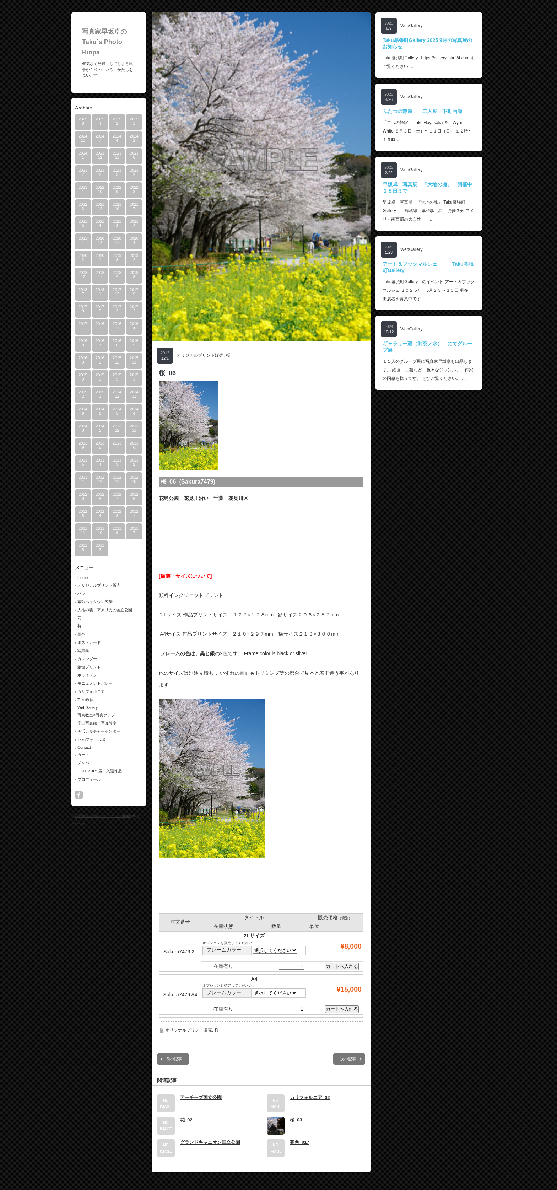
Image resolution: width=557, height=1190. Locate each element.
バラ (81, 593)
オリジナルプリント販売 (98, 585)
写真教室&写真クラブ (96, 715)
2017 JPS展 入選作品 (99, 771)
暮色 (81, 634)
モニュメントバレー (95, 683)
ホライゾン (87, 675)
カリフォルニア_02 (310, 1097)
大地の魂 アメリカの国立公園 (104, 610)
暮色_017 (299, 1142)
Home (82, 578)
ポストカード (89, 642)
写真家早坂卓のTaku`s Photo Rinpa (104, 42)
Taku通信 (85, 700)
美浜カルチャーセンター (98, 731)
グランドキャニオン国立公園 (210, 1142)
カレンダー (87, 659)
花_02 (186, 1119)
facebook (79, 795)
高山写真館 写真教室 (97, 723)
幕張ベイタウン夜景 (95, 601)
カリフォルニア (91, 691)
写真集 (83, 650)
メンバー (85, 763)
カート (83, 755)
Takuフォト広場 (91, 739)
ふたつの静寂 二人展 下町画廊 (422, 111)
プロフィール (89, 779)
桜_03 (296, 1119)
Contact (84, 747)
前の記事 (174, 1059)
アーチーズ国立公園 (201, 1097)
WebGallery (87, 707)
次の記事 (348, 1059)
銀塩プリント (89, 667)
